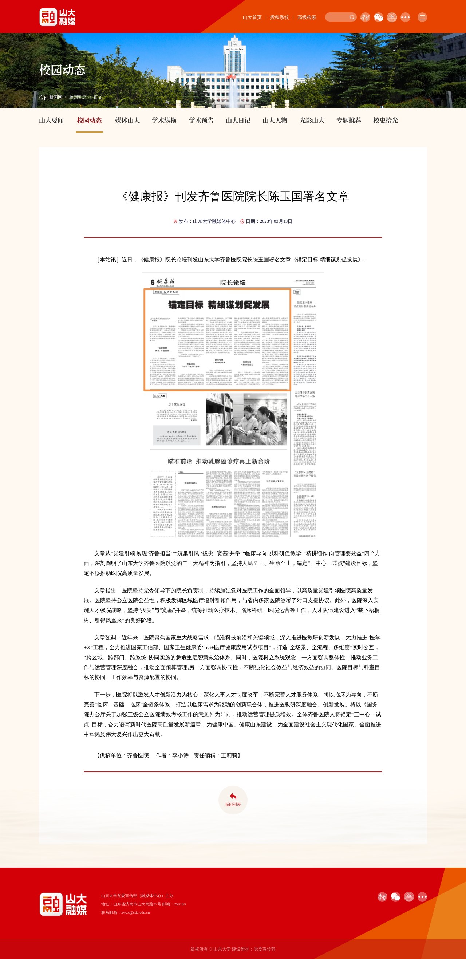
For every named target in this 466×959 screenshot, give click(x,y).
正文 (98, 97)
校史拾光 (385, 120)
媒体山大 (127, 120)
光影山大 (312, 120)
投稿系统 (279, 17)
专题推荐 (348, 120)
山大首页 (252, 17)
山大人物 (274, 120)
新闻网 (55, 97)
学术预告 (201, 120)
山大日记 (238, 120)
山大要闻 (51, 120)
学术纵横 (164, 120)
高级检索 (306, 17)
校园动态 (78, 97)
